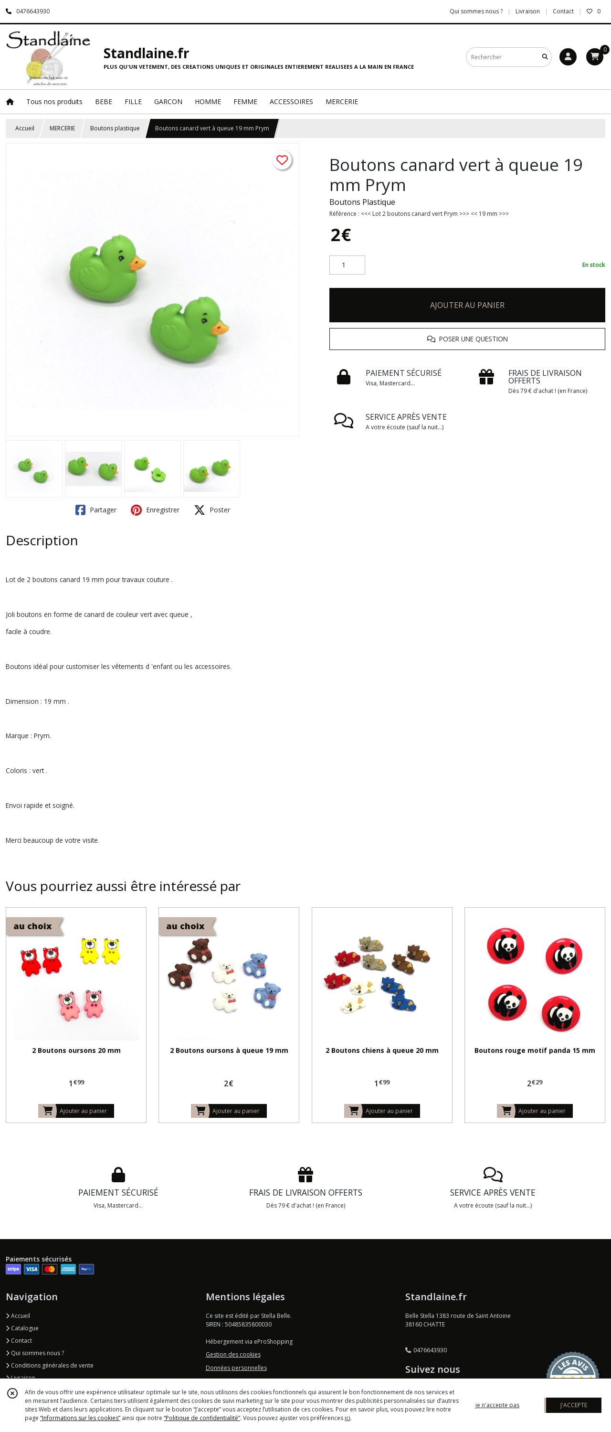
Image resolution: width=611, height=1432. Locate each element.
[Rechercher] (545, 57)
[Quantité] (347, 265)
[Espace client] (568, 56)
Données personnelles (236, 1368)
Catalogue (22, 1328)
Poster (212, 510)
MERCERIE (62, 128)
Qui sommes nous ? (35, 1353)
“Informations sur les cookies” (80, 1418)
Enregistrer (155, 510)
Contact (563, 11)
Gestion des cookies (233, 1354)
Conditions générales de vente (50, 1365)
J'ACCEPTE (573, 1405)
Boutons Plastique (362, 202)
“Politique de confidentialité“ (202, 1418)
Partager (95, 510)
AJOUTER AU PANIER (467, 305)
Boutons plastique (115, 128)
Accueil (24, 128)
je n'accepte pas (497, 1405)
